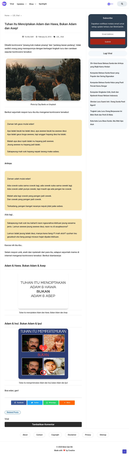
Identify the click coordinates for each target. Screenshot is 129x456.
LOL (58, 37)
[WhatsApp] (51, 402)
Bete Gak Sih (68, 447)
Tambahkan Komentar (43, 424)
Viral (62, 37)
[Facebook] (18, 402)
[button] (67, 402)
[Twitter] (35, 402)
